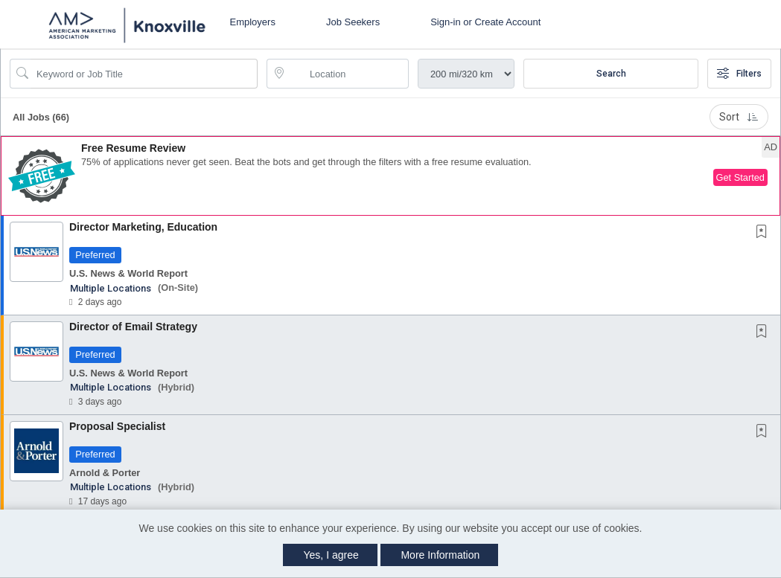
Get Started (740, 177)
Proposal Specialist (117, 426)
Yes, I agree (331, 555)
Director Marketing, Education (143, 227)
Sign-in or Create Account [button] (485, 22)
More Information (440, 555)
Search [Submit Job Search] (611, 73)
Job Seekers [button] (353, 22)
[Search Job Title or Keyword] (144, 74)
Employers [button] (252, 22)
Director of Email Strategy (133, 327)
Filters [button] (739, 74)
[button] (390, 176)
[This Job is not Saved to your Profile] (764, 233)
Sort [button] (739, 117)
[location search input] (348, 74)
